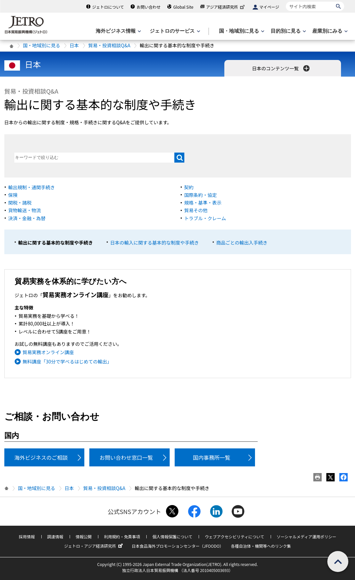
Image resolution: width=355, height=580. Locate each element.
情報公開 (84, 536)
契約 (189, 187)
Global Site (183, 7)
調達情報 (55, 536)
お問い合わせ (149, 7)
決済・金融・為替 (27, 218)
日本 (74, 45)
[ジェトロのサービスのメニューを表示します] (174, 31)
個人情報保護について (172, 536)
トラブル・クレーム (205, 218)
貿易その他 (196, 210)
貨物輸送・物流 (24, 210)
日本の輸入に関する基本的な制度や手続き (154, 242)
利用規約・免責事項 (122, 536)
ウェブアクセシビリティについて (234, 536)
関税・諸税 (20, 202)
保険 (13, 195)
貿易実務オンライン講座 (48, 352)
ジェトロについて (108, 7)
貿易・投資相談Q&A (109, 45)
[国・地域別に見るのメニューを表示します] (241, 31)
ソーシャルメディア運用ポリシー (306, 536)
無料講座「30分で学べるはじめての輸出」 (67, 361)
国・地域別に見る (41, 45)
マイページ (269, 7)
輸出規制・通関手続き (31, 187)
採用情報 (27, 536)
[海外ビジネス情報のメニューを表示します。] (118, 31)
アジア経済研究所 (226, 7)
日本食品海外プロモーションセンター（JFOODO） (178, 546)
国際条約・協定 (200, 195)
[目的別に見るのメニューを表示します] (288, 31)
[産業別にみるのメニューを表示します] (329, 31)
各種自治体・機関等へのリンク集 (261, 546)
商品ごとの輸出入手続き (242, 242)
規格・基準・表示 (203, 202)
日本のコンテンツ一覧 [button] (281, 68)
